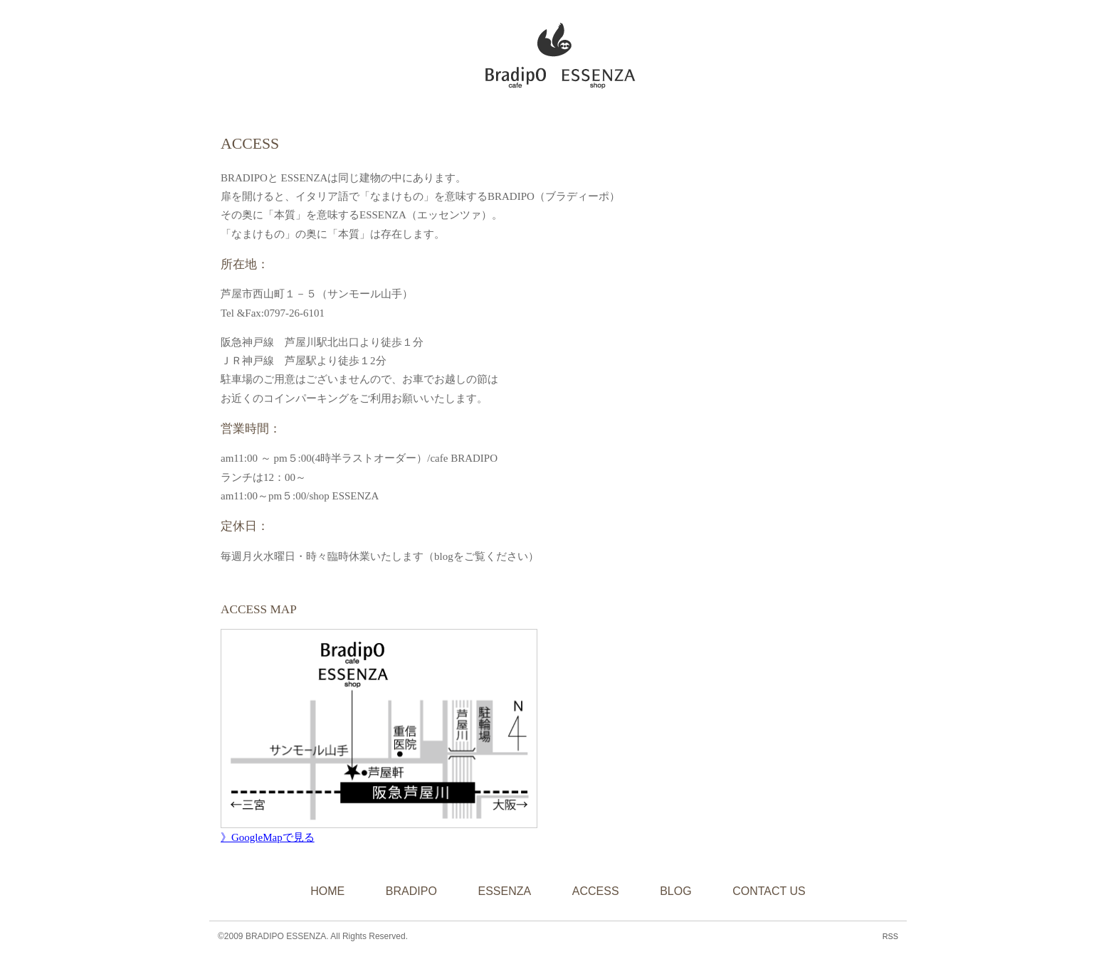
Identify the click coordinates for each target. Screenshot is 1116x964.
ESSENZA (504, 891)
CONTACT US (769, 891)
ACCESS (595, 891)
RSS (890, 936)
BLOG (675, 891)
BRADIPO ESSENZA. (287, 936)
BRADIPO (411, 891)
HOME (327, 891)
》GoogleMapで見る (268, 837)
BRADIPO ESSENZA (552, 52)
